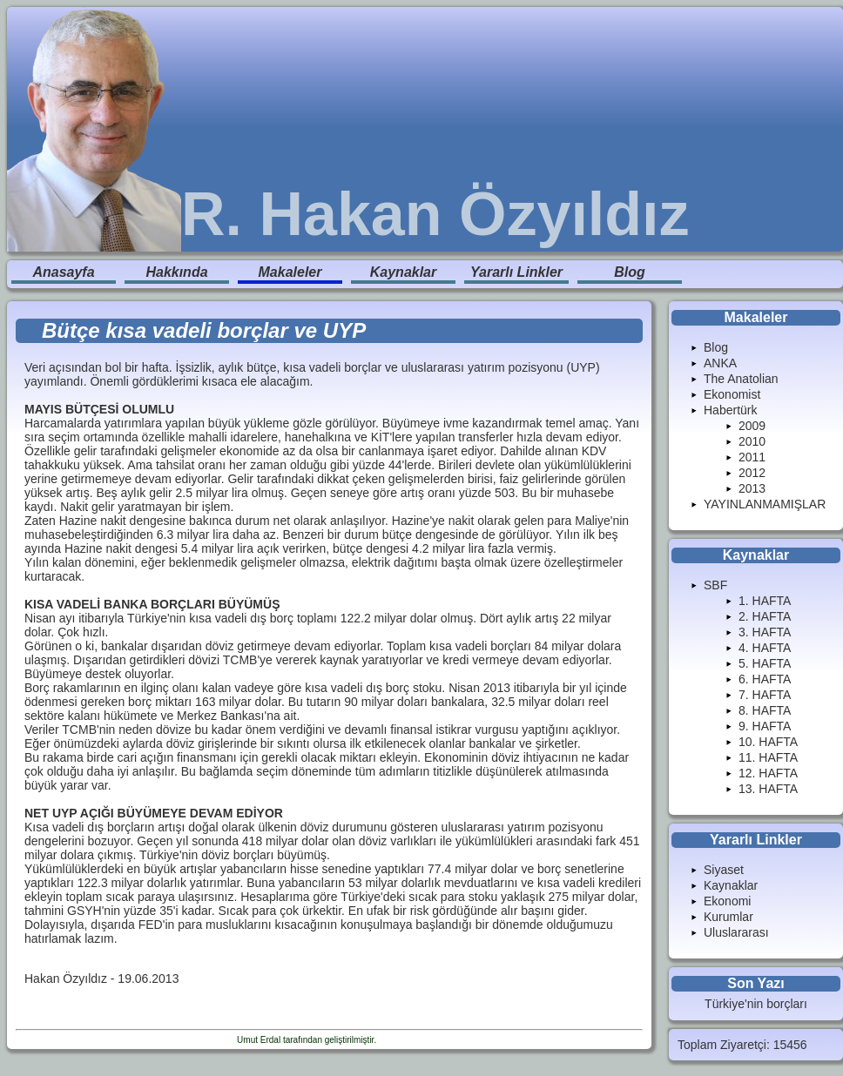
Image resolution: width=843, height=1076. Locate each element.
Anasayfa (63, 272)
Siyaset (724, 870)
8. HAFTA (764, 710)
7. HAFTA (764, 695)
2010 (751, 441)
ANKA (720, 363)
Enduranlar (400, 1040)
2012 (751, 473)
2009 (751, 426)
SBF (715, 585)
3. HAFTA (764, 632)
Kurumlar (728, 917)
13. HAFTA (768, 789)
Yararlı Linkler (516, 272)
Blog (629, 272)
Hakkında (176, 272)
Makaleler (290, 272)
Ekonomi (727, 901)
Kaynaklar (403, 272)
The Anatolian (741, 379)
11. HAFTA (768, 757)
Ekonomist (732, 394)
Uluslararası (736, 932)
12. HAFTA (768, 773)
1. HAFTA (764, 601)
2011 (751, 457)
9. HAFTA (764, 726)
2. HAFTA (764, 616)
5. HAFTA (764, 663)
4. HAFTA (764, 648)
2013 (751, 488)
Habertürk (730, 410)
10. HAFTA (768, 742)
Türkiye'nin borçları (756, 1004)
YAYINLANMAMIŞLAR (765, 504)
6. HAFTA (764, 679)
